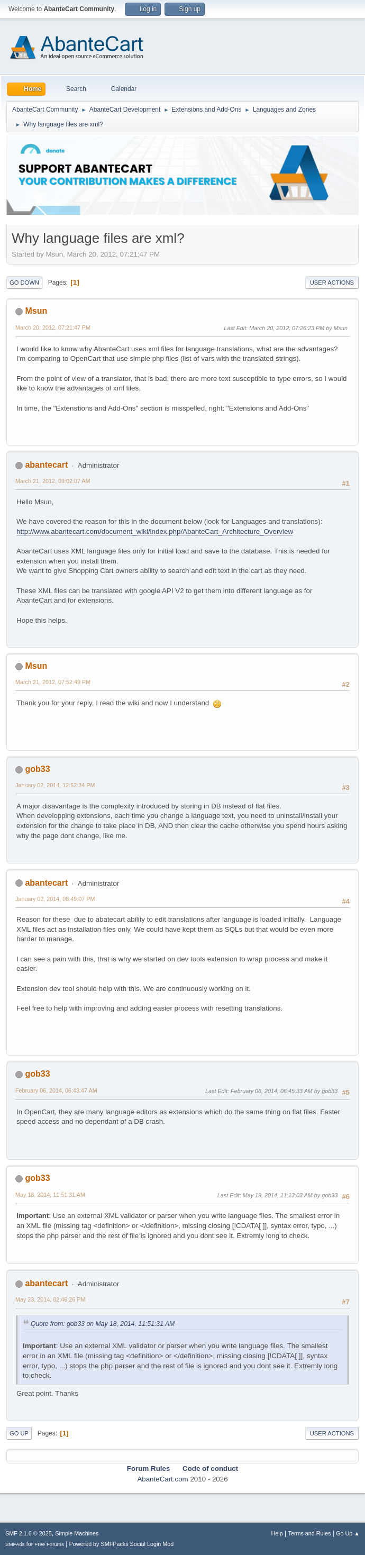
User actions (332, 282)
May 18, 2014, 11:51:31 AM (50, 1195)
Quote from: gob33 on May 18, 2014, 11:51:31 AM (103, 1323)
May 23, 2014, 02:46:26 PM (50, 1299)
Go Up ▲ (348, 1533)
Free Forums (49, 1544)
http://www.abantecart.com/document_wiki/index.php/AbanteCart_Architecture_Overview (154, 531)
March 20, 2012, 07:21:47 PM (52, 327)
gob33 (37, 769)
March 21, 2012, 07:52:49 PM (52, 682)
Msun (36, 310)
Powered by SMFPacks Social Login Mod (121, 1544)
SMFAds (15, 1544)
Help (277, 1533)
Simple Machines (76, 1533)
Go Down (24, 282)
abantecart (46, 464)
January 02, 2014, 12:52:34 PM (55, 785)
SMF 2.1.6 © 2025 (28, 1533)
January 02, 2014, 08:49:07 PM (55, 899)
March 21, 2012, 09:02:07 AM (52, 481)
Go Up (19, 1433)
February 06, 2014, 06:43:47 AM (56, 1090)
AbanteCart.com (162, 1479)
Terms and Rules (309, 1533)
